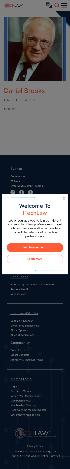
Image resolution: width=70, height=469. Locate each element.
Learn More (34, 259)
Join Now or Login (35, 247)
